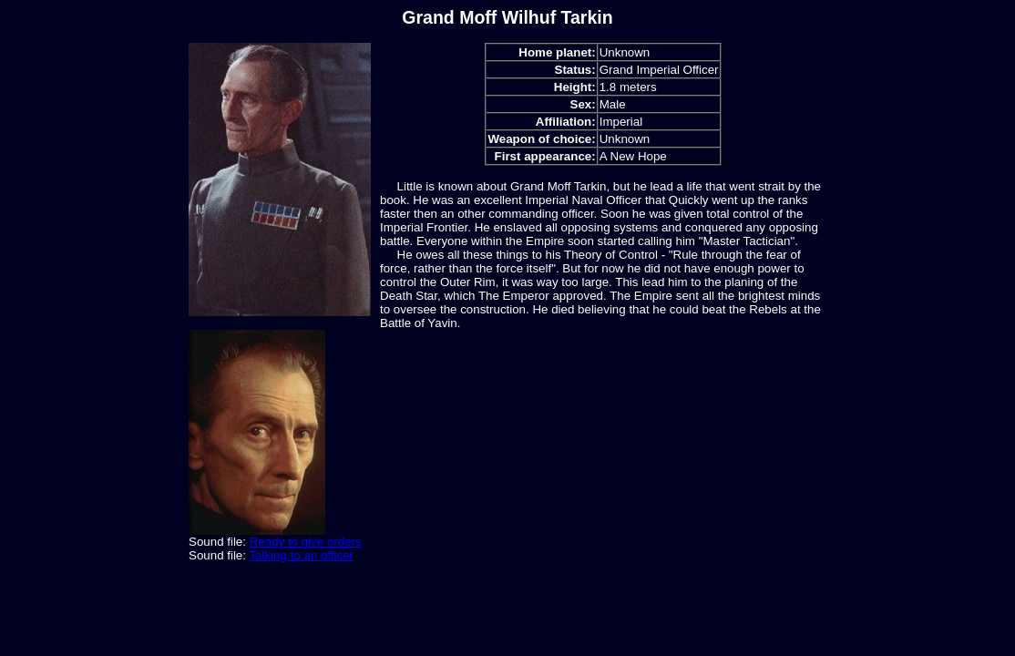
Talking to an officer (301, 555)
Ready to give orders (306, 541)
